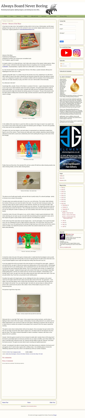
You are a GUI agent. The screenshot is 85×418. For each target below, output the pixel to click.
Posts (62, 63)
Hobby (25, 16)
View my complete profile (65, 247)
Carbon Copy (70, 234)
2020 (62, 187)
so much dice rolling (34, 353)
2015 (62, 197)
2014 (62, 199)
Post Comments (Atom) (31, 406)
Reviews (19, 16)
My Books (44, 16)
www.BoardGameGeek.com (27, 29)
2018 (62, 191)
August (64, 211)
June (63, 222)
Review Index (53, 16)
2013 (62, 201)
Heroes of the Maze (21, 353)
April (63, 226)
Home (5, 16)
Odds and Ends (34, 16)
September (65, 209)
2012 (62, 203)
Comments (64, 66)
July (63, 220)
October (64, 207)
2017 (62, 193)
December (64, 205)
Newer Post (5, 402)
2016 (62, 195)
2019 (62, 189)
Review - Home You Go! (67, 212)
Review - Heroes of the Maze (68, 214)
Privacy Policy (63, 16)
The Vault (41, 353)
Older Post (52, 402)
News (11, 16)
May (63, 224)
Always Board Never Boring (24, 6)
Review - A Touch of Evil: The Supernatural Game (68, 217)
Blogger (55, 415)
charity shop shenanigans (11, 353)
